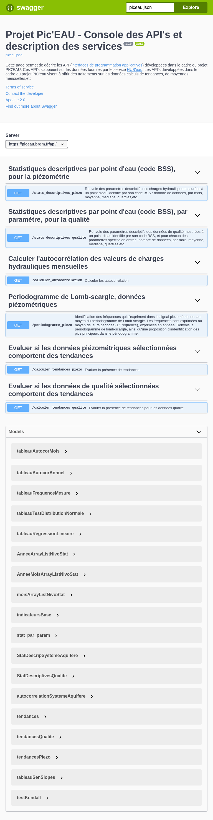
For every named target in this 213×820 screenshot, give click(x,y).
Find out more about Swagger (31, 106)
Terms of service (20, 87)
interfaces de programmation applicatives (107, 65)
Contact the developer (25, 93)
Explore (191, 7)
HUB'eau (135, 69)
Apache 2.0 (15, 100)
